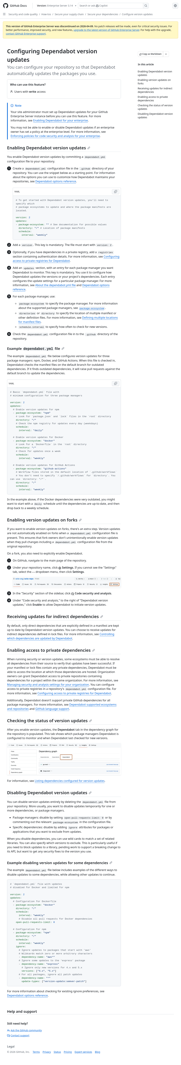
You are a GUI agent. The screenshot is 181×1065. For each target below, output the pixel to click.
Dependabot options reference (55, 181)
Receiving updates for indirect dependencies (55, 616)
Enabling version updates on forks (44, 520)
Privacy (47, 1052)
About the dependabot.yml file (55, 285)
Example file (35, 348)
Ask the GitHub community (24, 1030)
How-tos (46, 14)
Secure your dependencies (102, 14)
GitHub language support (52, 709)
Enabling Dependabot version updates (48, 148)
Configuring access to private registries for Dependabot (74, 693)
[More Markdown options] (166, 54)
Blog (97, 1052)
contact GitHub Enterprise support (26, 33)
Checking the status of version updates (49, 720)
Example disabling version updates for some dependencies (59, 862)
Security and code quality (23, 14)
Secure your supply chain (69, 14)
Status (57, 1052)
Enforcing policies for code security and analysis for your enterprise (55, 136)
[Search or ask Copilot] (113, 5)
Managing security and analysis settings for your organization (48, 685)
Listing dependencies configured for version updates (69, 781)
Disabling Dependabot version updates (49, 792)
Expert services (83, 1052)
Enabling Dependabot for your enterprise (60, 120)
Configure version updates (137, 14)
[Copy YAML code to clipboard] (115, 191)
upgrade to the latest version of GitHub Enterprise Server (106, 30)
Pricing (68, 1052)
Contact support (18, 1035)
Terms (36, 1052)
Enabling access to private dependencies (51, 650)
